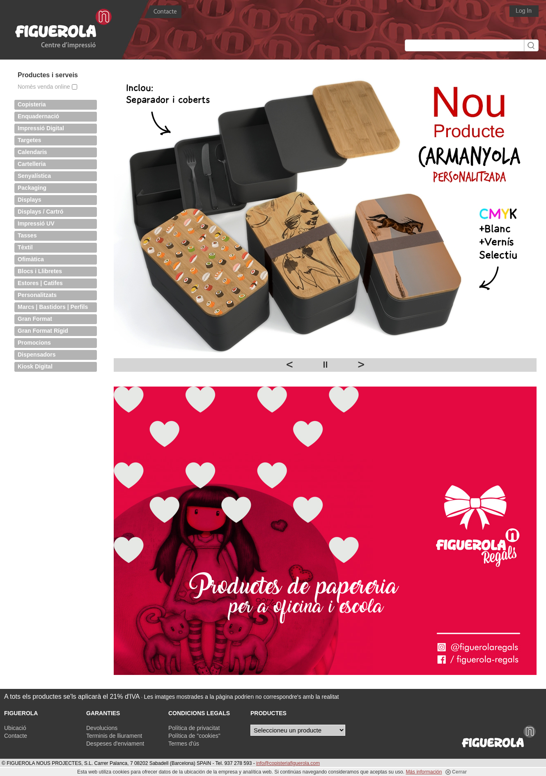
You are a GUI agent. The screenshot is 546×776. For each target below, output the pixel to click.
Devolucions (101, 728)
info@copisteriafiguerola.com (288, 763)
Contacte (15, 735)
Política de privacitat (194, 728)
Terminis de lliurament (114, 735)
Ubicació (15, 728)
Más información (424, 772)
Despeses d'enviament (115, 743)
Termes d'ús (183, 743)
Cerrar (456, 772)
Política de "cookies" (194, 735)
